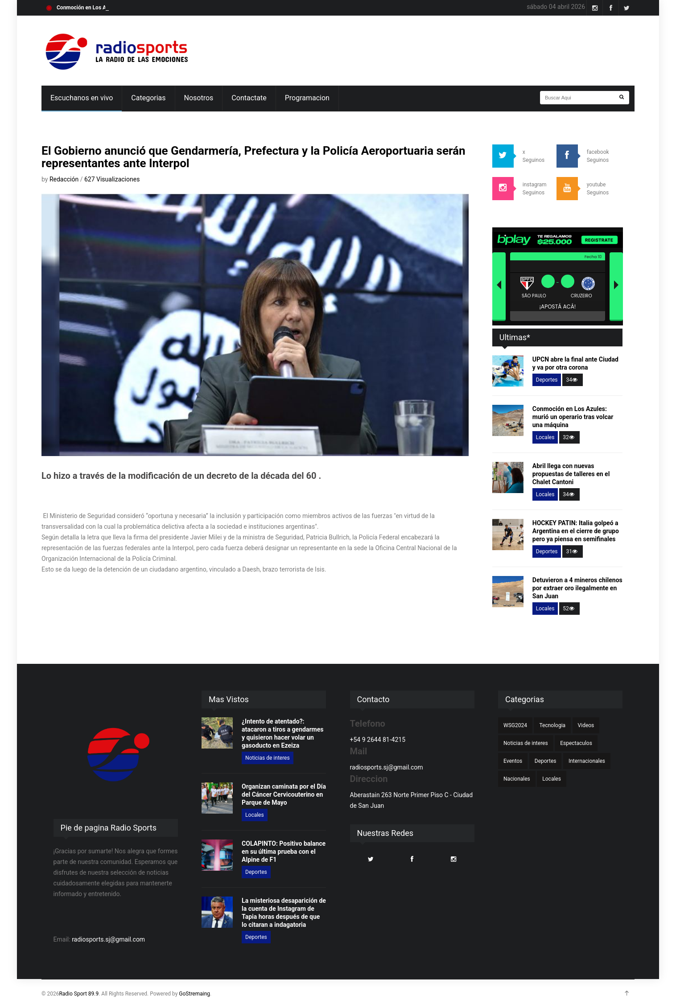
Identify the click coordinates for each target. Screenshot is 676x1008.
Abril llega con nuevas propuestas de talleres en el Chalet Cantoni (571, 473)
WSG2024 (515, 725)
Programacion (307, 98)
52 (569, 608)
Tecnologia (552, 725)
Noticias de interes (267, 758)
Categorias (148, 98)
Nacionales (516, 779)
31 (572, 551)
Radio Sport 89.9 (79, 994)
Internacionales (587, 761)
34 (572, 380)
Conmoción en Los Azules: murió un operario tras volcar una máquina (573, 416)
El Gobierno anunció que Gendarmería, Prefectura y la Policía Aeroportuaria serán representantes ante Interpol (253, 157)
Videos (586, 725)
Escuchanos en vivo (81, 98)
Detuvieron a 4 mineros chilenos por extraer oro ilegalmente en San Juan (577, 588)
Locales (545, 437)
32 (569, 437)
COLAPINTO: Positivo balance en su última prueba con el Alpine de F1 (284, 851)
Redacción (64, 179)
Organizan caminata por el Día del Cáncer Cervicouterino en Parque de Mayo (284, 794)
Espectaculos (576, 743)
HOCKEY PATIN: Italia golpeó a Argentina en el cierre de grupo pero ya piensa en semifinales (575, 531)
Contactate (248, 98)
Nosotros (199, 98)
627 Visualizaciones (112, 179)
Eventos (512, 761)
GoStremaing (194, 994)
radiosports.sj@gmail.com (108, 939)
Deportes (547, 380)
